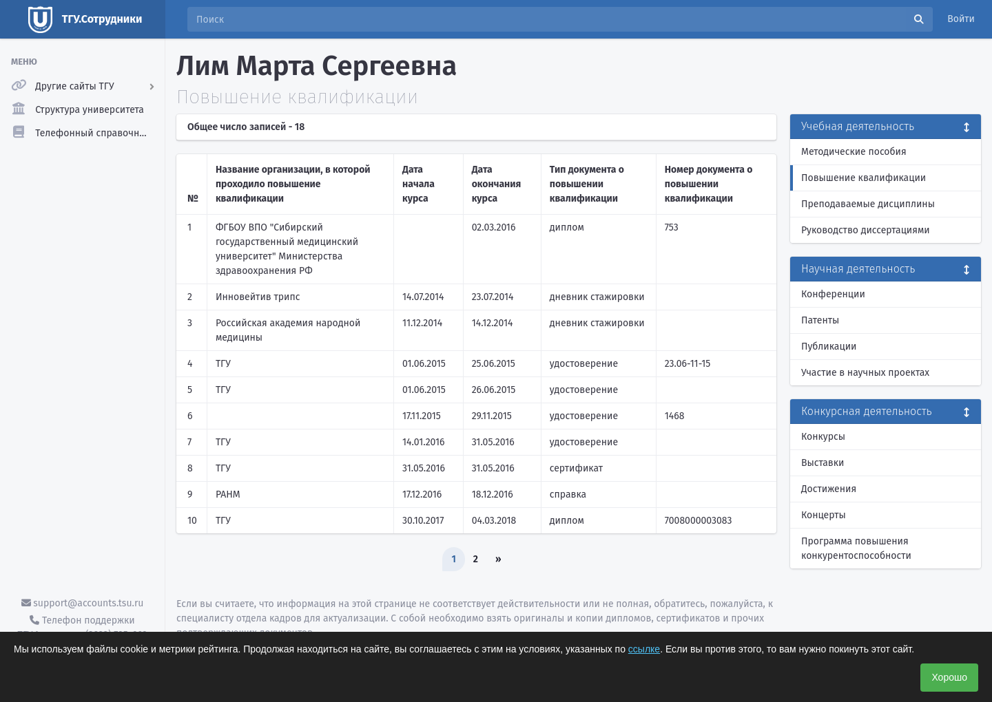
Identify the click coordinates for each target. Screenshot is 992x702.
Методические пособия (854, 152)
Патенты (820, 320)
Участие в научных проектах (865, 373)
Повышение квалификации (863, 178)
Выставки (822, 463)
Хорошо (949, 677)
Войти (961, 19)
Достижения (828, 489)
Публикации (828, 346)
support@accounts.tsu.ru (82, 603)
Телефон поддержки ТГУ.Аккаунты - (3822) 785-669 (82, 628)
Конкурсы (823, 437)
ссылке (644, 649)
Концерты (823, 515)
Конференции (833, 294)
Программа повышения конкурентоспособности (856, 548)
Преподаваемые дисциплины (868, 204)
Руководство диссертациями (865, 230)
